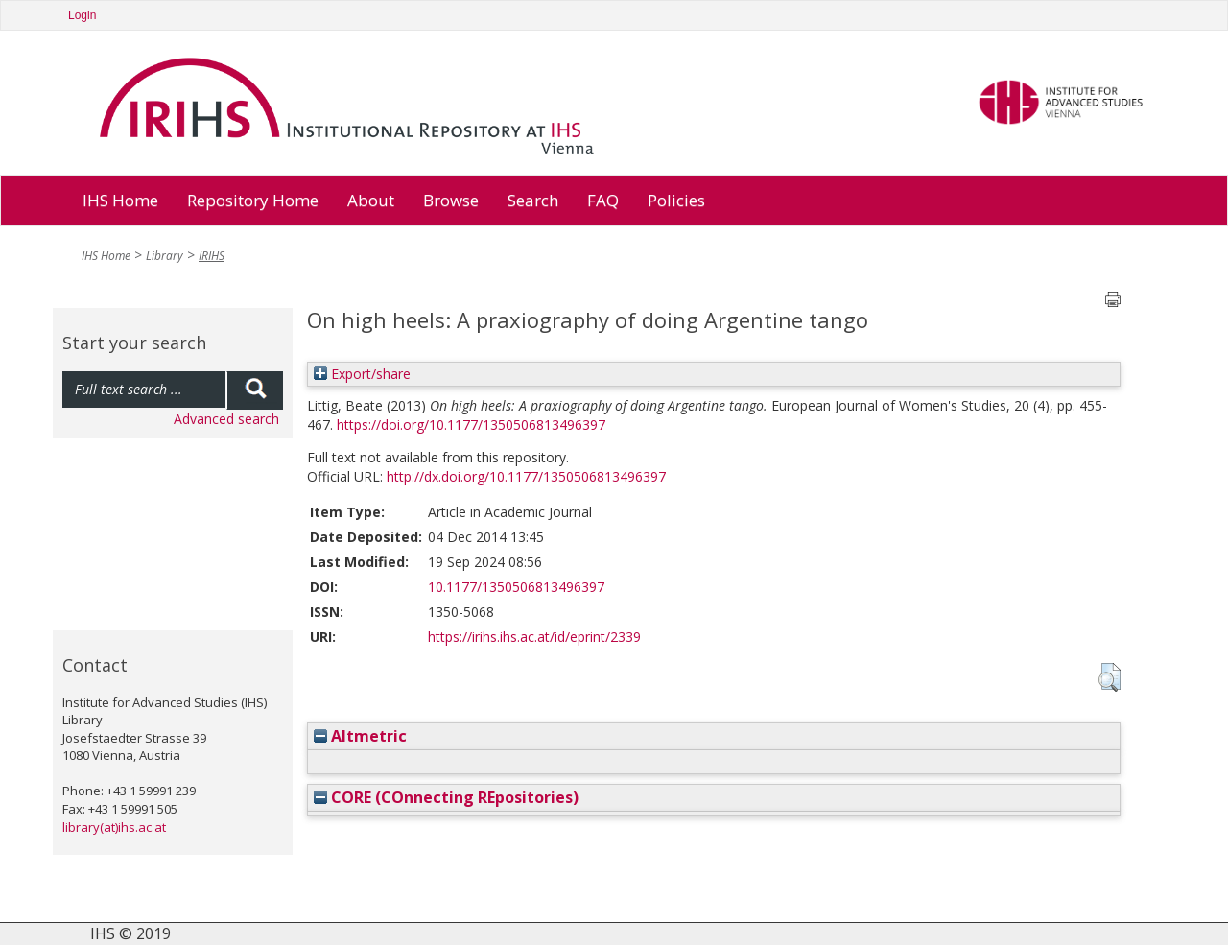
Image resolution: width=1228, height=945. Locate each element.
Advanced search (226, 419)
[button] (1109, 677)
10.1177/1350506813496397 (516, 587)
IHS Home (120, 200)
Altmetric (360, 735)
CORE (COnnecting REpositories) (446, 797)
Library (164, 256)
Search (533, 200)
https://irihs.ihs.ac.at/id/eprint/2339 (534, 636)
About (370, 200)
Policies (676, 200)
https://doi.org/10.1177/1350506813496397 (471, 424)
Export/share (362, 374)
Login (82, 15)
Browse (451, 200)
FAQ (603, 200)
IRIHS (211, 256)
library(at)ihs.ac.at (114, 827)
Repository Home (253, 200)
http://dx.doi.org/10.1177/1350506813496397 (526, 476)
